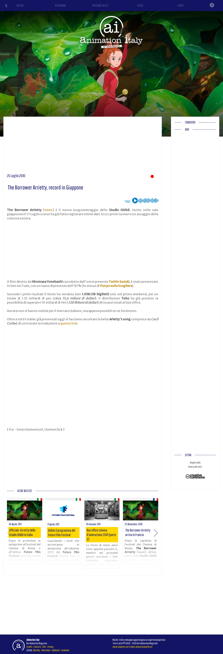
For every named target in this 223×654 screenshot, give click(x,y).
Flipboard (56, 650)
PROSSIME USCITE (100, 5)
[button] (156, 533)
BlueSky (36, 650)
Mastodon (46, 650)
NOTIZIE (20, 5)
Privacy (51, 646)
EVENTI (180, 5)
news (48, 210)
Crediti (29, 646)
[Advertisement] (83, 146)
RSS (44, 646)
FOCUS (140, 5)
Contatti (37, 646)
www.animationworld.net (141, 646)
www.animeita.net (121, 646)
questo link (68, 323)
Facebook (65, 650)
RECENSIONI (60, 5)
